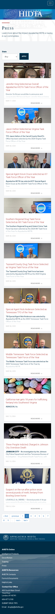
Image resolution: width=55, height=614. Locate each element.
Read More (36, 103)
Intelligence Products (10, 554)
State (4, 52)
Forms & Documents (10, 578)
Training (5, 562)
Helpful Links (7, 582)
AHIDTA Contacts (9, 574)
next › (18, 520)
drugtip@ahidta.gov (15, 607)
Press (4, 566)
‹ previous (15, 516)
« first (6, 516)
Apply (24, 56)
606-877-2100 (7, 599)
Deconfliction (7, 558)
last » (26, 520)
